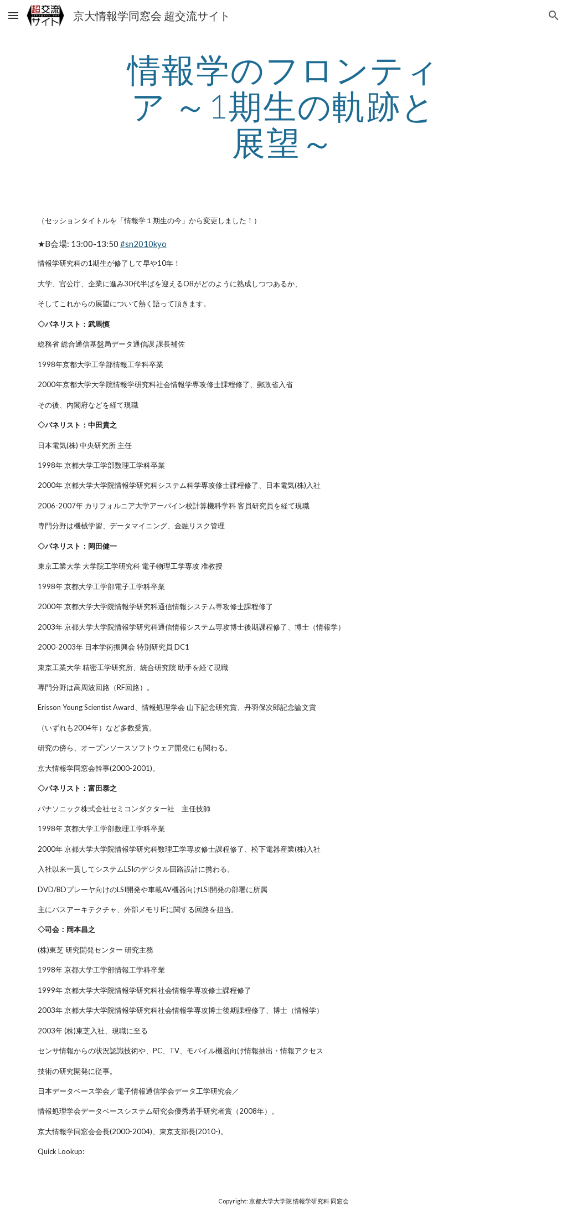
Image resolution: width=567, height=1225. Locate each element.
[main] (283, 106)
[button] (13, 15)
